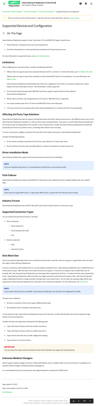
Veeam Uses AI (57, 403)
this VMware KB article (85, 72)
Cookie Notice (68, 403)
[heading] (48, 62)
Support (49, 401)
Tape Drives (84, 282)
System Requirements (42, 56)
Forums (43, 401)
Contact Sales (58, 401)
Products (37, 401)
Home (30, 401)
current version (74, 18)
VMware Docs (11, 79)
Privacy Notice (46, 403)
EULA (66, 401)
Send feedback (7, 392)
